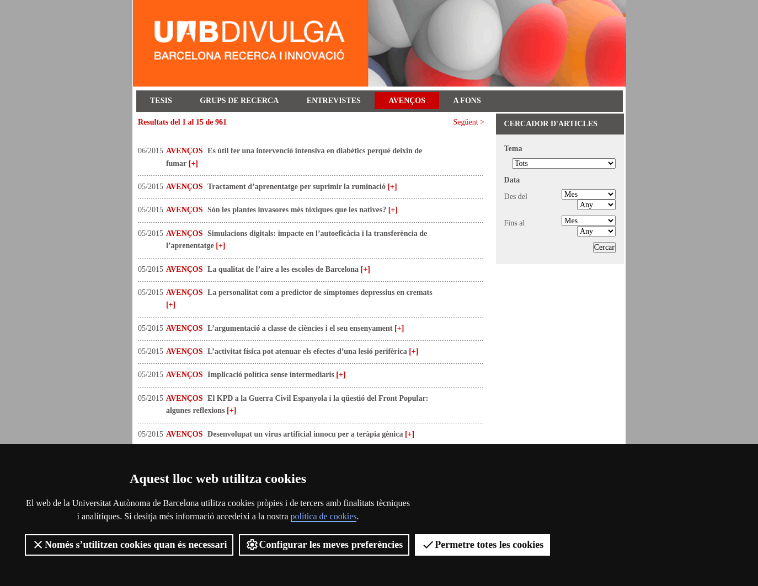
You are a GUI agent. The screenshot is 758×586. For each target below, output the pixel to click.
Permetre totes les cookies (482, 544)
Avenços (406, 100)
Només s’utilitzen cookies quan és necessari (129, 544)
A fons (467, 100)
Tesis (161, 100)
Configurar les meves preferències (324, 544)
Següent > (469, 122)
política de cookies (324, 516)
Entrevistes (334, 100)
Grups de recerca (239, 100)
